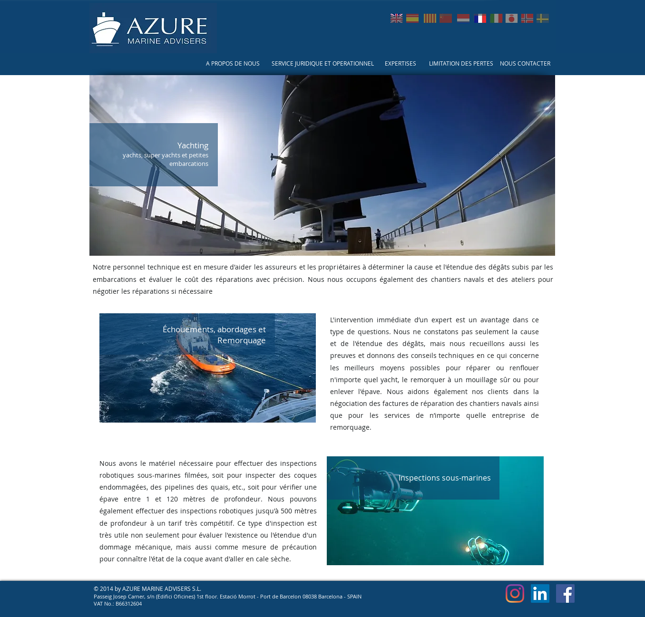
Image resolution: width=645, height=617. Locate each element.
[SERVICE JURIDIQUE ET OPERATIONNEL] (322, 63)
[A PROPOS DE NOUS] (233, 63)
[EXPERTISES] (400, 63)
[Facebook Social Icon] (565, 593)
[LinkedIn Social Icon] (540, 593)
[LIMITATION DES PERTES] (461, 63)
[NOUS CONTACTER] (525, 63)
